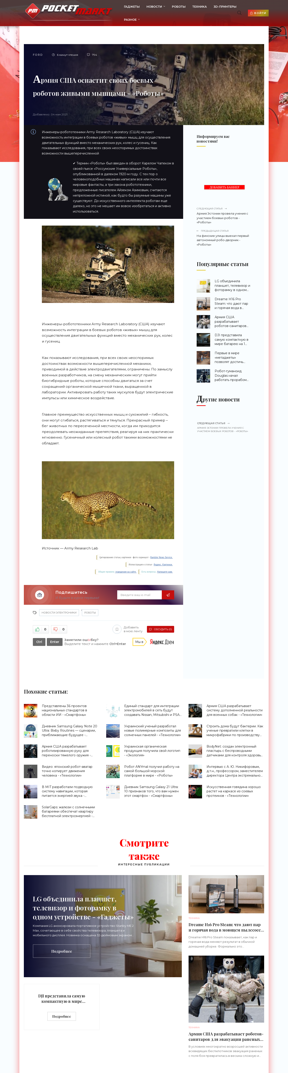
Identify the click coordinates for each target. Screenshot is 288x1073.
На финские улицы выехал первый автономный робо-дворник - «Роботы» (224, 237)
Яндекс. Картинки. (163, 564)
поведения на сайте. (126, 571)
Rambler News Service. (161, 557)
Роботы (176, 6)
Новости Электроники (59, 612)
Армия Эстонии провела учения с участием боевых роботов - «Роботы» (224, 215)
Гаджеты (129, 6)
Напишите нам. (165, 571)
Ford (38, 54)
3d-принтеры (222, 6)
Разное (128, 19)
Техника (197, 6)
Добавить (127, 629)
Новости (152, 6)
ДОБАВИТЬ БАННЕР (224, 187)
